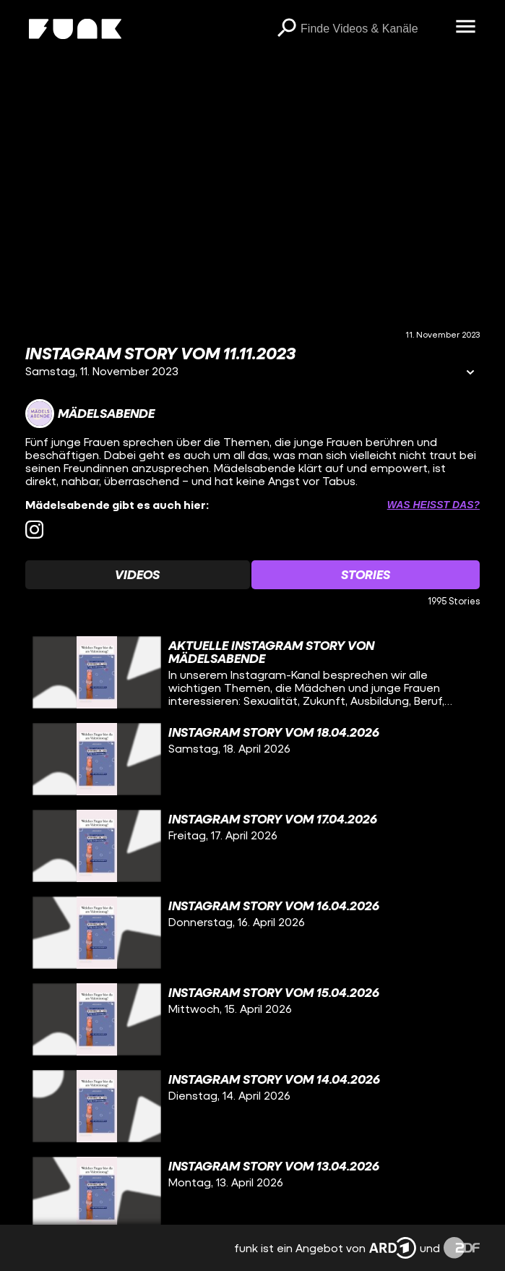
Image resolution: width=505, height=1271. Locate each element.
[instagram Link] (34, 530)
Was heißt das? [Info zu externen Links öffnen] (433, 504)
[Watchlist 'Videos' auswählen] (137, 574)
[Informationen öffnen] (470, 373)
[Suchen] (286, 29)
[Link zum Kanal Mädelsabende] (90, 413)
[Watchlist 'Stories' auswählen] (365, 574)
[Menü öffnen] (465, 27)
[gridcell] (252, 672)
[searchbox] (373, 28)
